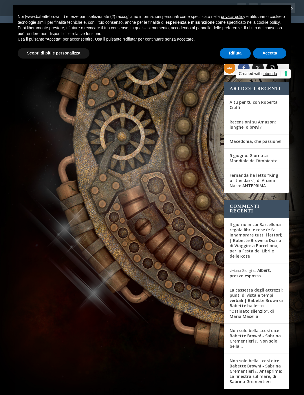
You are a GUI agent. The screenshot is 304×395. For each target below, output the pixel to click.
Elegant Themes (58, 386)
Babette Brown (37, 158)
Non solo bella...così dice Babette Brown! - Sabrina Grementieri (255, 315)
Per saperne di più (46, 205)
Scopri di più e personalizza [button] (53, 53)
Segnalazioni (87, 158)
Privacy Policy (145, 387)
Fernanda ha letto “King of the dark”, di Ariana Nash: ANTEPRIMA (254, 159)
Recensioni (188, 153)
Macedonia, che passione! (255, 120)
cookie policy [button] (268, 22)
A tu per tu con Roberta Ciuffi (254, 84)
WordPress (116, 386)
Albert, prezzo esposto (250, 252)
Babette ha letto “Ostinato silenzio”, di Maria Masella (252, 290)
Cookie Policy (175, 387)
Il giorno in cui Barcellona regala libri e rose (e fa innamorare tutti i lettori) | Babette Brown (256, 211)
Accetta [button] (269, 53)
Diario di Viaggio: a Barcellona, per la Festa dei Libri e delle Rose (255, 227)
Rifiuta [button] (235, 53)
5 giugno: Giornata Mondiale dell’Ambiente (253, 137)
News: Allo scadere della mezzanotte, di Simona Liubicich (57, 143)
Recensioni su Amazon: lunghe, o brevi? (253, 103)
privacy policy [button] (233, 16)
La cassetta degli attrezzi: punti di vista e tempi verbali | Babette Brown (256, 274)
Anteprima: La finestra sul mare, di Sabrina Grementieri (256, 355)
